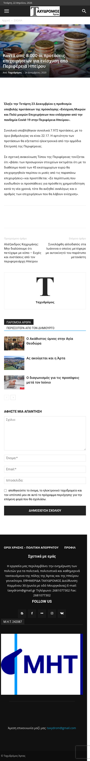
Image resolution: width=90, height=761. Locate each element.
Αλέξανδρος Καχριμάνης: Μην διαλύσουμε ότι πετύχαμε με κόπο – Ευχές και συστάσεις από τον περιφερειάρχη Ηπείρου (22, 252)
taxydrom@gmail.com (61, 728)
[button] (6, 11)
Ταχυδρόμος (15, 72)
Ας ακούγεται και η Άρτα (45, 358)
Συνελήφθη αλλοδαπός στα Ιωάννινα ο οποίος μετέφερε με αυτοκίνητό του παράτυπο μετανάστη (66, 250)
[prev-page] (6, 397)
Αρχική (6, 20)
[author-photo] (45, 296)
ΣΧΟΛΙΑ (18, 20)
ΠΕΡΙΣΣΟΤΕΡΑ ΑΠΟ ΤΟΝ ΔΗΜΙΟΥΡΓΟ (30, 328)
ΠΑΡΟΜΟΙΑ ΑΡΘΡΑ (19, 322)
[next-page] (13, 397)
